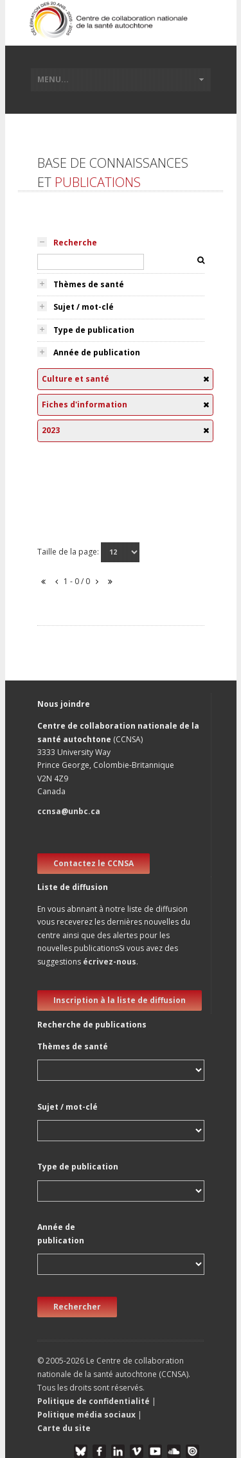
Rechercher (77, 1306)
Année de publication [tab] (96, 352)
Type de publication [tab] (93, 329)
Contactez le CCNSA (93, 863)
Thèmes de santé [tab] (88, 284)
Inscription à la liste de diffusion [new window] (119, 1000)
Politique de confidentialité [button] (94, 1401)
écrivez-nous (109, 961)
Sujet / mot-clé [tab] (83, 306)
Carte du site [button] (64, 1428)
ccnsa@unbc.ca (68, 811)
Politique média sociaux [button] (86, 1414)
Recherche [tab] (75, 242)
